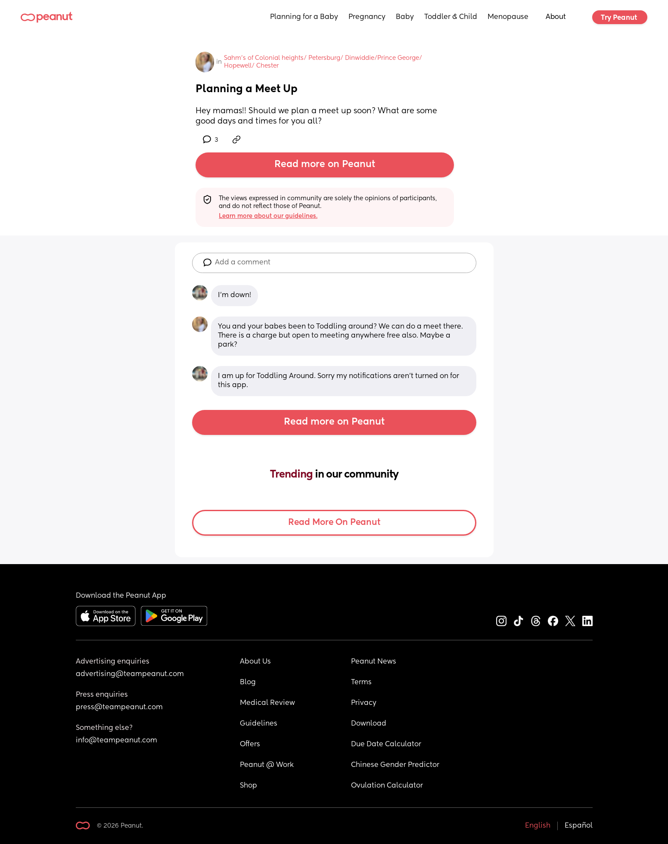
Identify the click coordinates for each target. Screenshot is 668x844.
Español (579, 825)
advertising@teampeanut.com (130, 674)
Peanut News (373, 661)
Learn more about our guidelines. (268, 216)
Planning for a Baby (304, 17)
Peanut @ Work (267, 765)
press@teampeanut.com (119, 707)
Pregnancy (366, 17)
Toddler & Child (450, 17)
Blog (248, 682)
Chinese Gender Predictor (395, 765)
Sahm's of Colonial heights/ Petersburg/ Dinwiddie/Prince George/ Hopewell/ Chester (324, 62)
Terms (361, 682)
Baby (405, 17)
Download (368, 723)
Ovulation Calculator (387, 785)
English (537, 825)
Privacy (363, 703)
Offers (250, 744)
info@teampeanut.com (116, 740)
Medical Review (267, 703)
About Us (255, 661)
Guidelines (258, 723)
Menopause (508, 17)
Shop (248, 785)
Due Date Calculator (386, 744)
